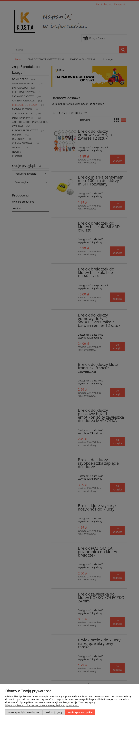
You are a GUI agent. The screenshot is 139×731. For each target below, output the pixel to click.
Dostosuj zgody (53, 712)
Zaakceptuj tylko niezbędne (23, 712)
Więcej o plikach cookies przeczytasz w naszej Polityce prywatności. (42, 705)
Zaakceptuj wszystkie (80, 712)
